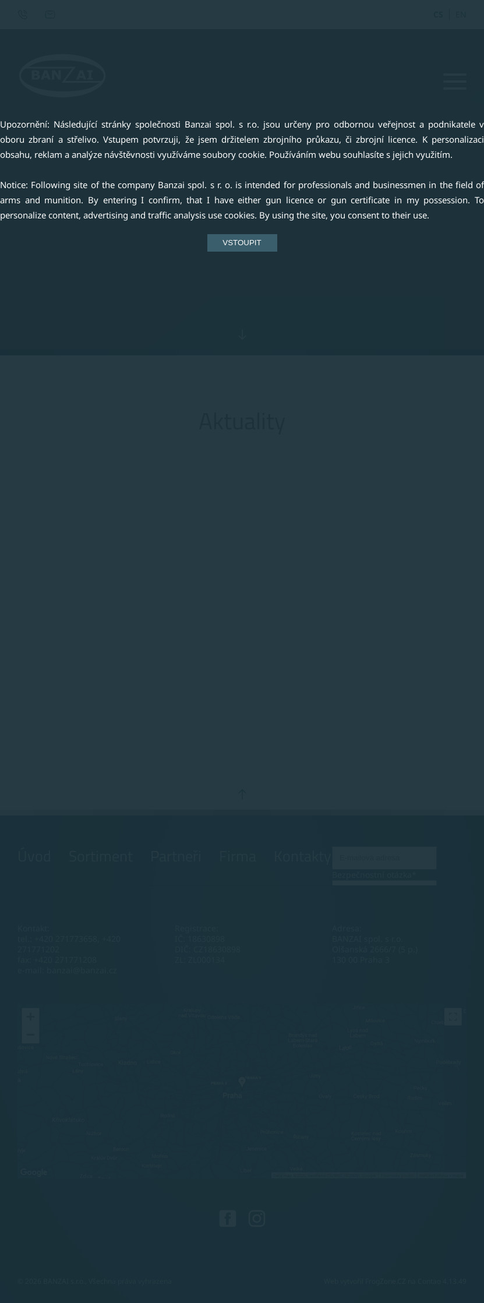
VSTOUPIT (241, 242)
